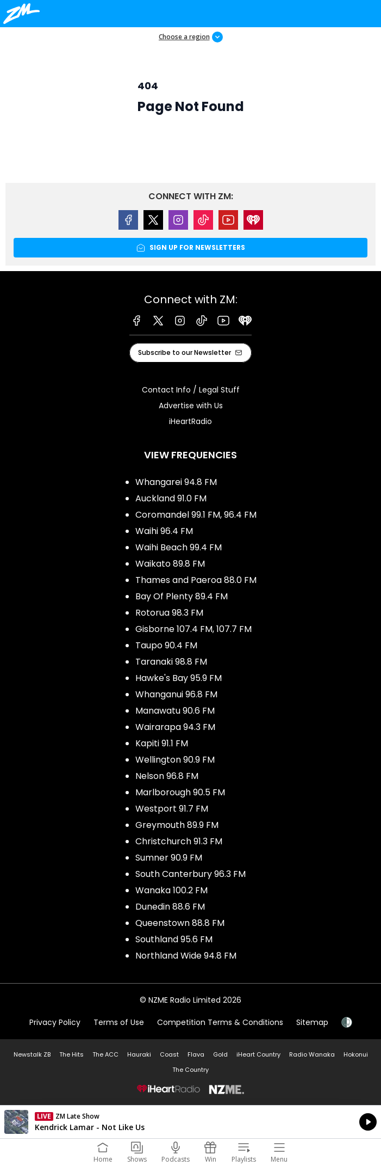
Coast (169, 1054)
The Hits (71, 1054)
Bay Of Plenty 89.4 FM (181, 596)
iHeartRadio (190, 421)
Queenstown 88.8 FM (179, 923)
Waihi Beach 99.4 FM (178, 547)
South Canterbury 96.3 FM (190, 874)
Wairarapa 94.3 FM (175, 727)
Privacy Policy (54, 1022)
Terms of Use (118, 1022)
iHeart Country (258, 1054)
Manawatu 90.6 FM (175, 710)
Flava (196, 1054)
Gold (220, 1054)
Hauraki (139, 1054)
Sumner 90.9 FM (168, 857)
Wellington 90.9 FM (175, 759)
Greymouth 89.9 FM (176, 825)
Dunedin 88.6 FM (170, 906)
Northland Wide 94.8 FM (185, 955)
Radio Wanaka (312, 1054)
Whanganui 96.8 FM (176, 694)
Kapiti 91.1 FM (161, 743)
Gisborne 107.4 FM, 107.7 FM (193, 629)
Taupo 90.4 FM (166, 645)
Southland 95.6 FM (174, 939)
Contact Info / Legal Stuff (191, 389)
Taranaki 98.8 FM (171, 661)
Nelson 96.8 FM (166, 776)
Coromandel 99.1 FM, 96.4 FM (196, 514)
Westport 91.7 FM (171, 808)
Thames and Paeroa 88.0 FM (196, 580)
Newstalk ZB (32, 1054)
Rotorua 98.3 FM (169, 612)
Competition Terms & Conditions (220, 1022)
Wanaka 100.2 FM (171, 890)
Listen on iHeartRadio (190, 1122)
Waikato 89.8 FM (170, 563)
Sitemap (312, 1022)
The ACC (105, 1054)
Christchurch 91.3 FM (178, 841)
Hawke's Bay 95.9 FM (178, 678)
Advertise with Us (191, 405)
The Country (190, 1069)
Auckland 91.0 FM (171, 498)
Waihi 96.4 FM (164, 531)
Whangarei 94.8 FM (176, 482)
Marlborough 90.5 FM (180, 792)
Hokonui (355, 1054)
